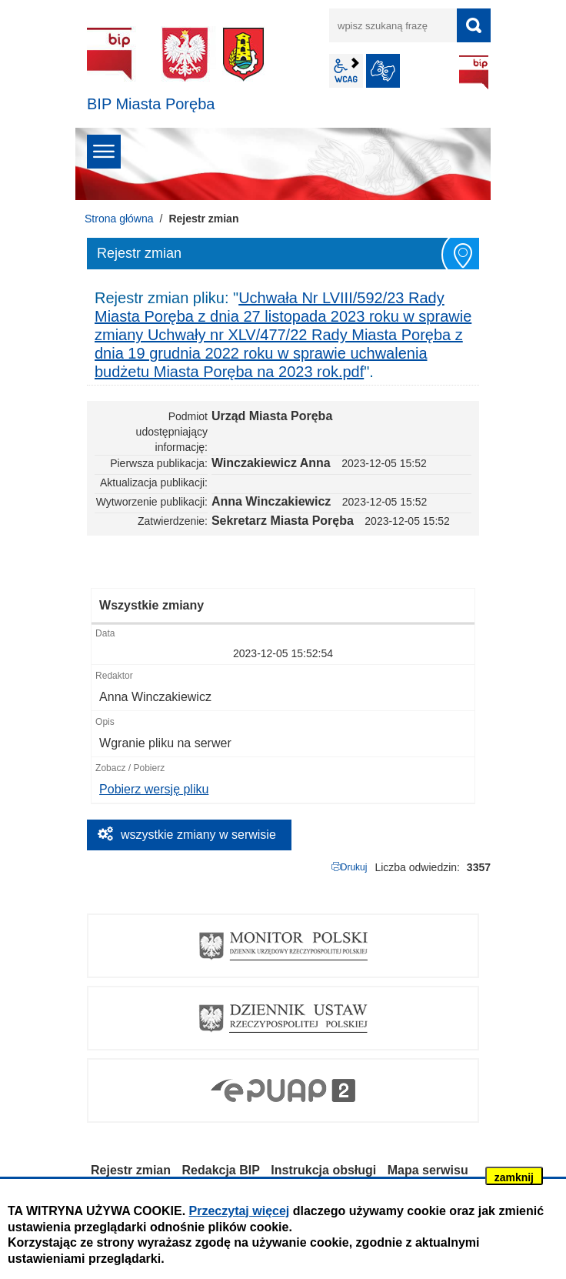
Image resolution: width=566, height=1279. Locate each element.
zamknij (514, 1177)
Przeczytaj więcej (239, 1210)
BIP (474, 72)
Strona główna (119, 218)
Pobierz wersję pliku (153, 789)
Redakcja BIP (221, 1170)
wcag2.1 (346, 71)
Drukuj (354, 867)
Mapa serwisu (428, 1170)
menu (104, 152)
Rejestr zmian (131, 1170)
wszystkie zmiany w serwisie (198, 834)
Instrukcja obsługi (323, 1170)
